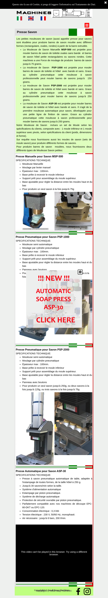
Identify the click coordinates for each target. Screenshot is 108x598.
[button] (35, 192)
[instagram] (87, 591)
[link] (54, 299)
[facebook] (78, 591)
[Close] (80, 272)
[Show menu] (87, 25)
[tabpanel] (54, 94)
